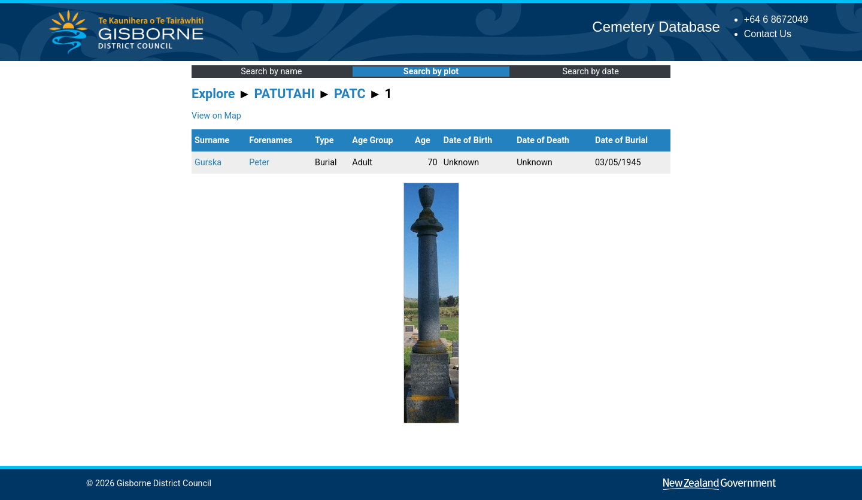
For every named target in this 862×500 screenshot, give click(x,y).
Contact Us (767, 34)
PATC (350, 93)
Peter (259, 162)
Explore (213, 93)
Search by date (590, 71)
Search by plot (431, 71)
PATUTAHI (284, 93)
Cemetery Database (656, 27)
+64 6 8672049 (776, 19)
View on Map (216, 116)
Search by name (271, 71)
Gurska (208, 162)
